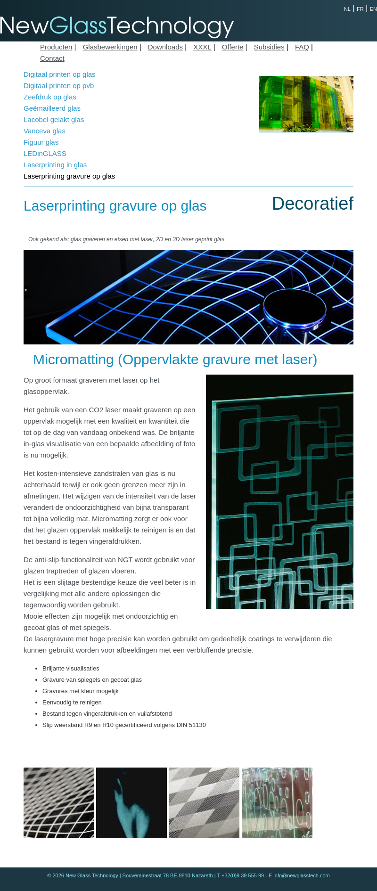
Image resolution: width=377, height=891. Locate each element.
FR (360, 9)
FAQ (302, 47)
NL (347, 9)
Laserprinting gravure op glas (69, 176)
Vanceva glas (45, 131)
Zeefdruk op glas (50, 97)
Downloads (165, 47)
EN (373, 9)
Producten (56, 47)
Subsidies (269, 47)
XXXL (202, 47)
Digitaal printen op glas (60, 74)
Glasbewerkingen (110, 47)
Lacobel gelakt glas (54, 119)
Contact (52, 58)
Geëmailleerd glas (52, 108)
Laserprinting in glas (55, 165)
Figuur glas (41, 142)
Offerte (233, 47)
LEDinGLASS (45, 153)
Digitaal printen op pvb (59, 86)
